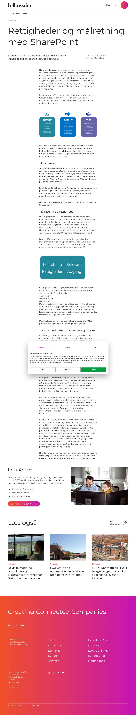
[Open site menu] (124, 5)
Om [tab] (95, 347)
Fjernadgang (97, 660)
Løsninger (55, 650)
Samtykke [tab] (41, 347)
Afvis (42, 369)
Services (53, 660)
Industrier (54, 645)
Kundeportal (96, 655)
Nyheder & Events (100, 640)
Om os (52, 640)
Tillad (94, 369)
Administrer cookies (15, 705)
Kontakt (11, 687)
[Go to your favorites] (108, 5)
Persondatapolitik (33, 705)
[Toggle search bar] (116, 5)
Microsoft (70, 458)
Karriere (93, 645)
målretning (86, 458)
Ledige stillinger (99, 650)
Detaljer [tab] (68, 347)
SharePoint (47, 75)
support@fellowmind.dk (19, 644)
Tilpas (68, 369)
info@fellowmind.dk (17, 642)
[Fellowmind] (21, 5)
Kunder (53, 655)
